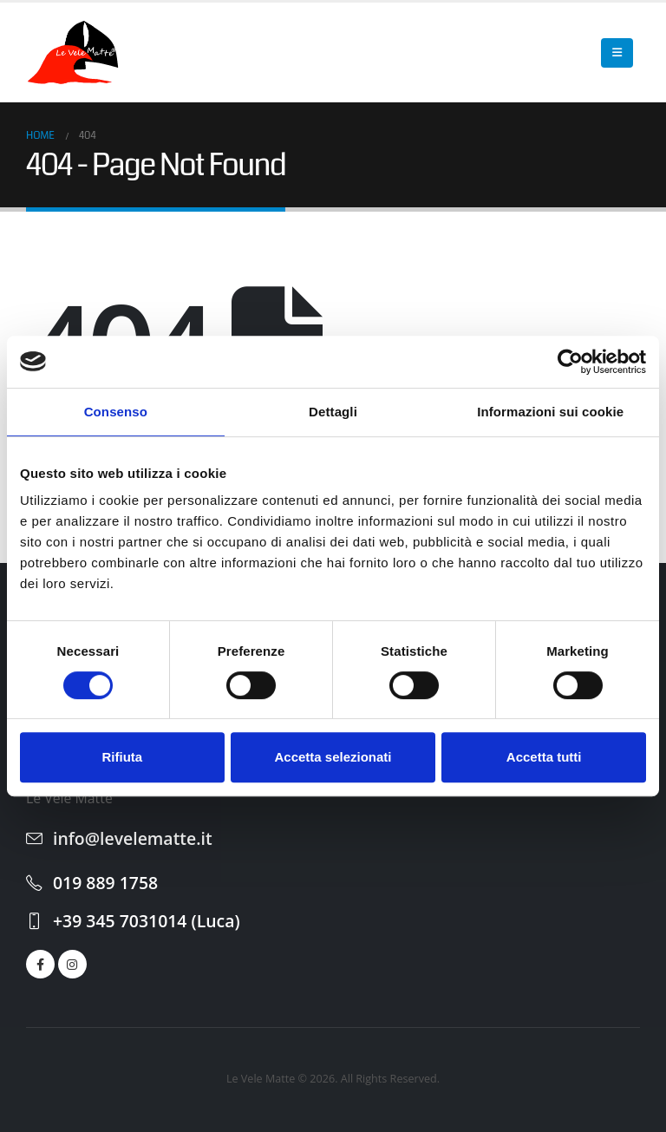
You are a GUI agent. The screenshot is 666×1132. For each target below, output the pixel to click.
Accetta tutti (544, 756)
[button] (617, 53)
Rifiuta (121, 756)
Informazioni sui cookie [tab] (550, 411)
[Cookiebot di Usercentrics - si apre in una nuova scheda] (570, 362)
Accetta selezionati (332, 756)
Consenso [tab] (115, 411)
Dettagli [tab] (333, 411)
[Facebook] (40, 964)
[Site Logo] (73, 52)
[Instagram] (72, 964)
